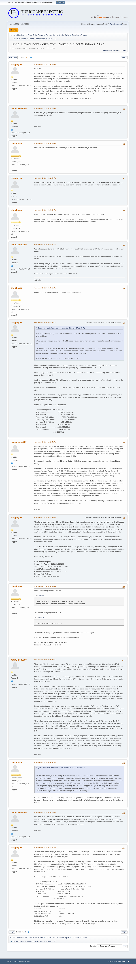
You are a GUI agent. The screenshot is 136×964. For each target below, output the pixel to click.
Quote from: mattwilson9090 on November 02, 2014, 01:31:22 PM (61, 768)
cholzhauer (16, 143)
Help (108, 961)
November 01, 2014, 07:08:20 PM (45, 143)
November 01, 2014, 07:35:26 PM (45, 210)
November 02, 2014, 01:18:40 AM (45, 517)
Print (124, 57)
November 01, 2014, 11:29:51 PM (45, 442)
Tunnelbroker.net (116, 24)
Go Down (13, 57)
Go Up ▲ (126, 961)
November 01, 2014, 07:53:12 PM (45, 288)
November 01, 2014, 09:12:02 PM (45, 322)
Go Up (11, 932)
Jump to (93, 946)
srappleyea (16, 64)
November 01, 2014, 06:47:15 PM (45, 108)
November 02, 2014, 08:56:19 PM (45, 812)
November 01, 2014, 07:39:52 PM (45, 244)
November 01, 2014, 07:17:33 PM (45, 178)
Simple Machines (24, 961)
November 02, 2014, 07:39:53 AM (45, 586)
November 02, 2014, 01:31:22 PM (45, 660)
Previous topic (109, 50)
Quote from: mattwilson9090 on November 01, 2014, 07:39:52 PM (61, 328)
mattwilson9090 (19, 108)
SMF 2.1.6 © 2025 (12, 961)
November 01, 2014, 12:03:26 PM (45, 64)
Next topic (121, 50)
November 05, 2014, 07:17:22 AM (45, 847)
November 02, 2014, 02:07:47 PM (45, 762)
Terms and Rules (116, 961)
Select (41, 596)
